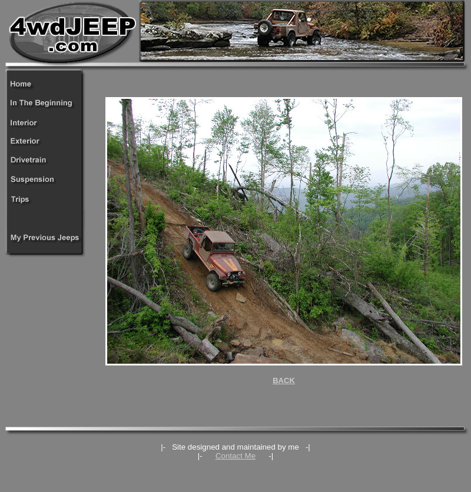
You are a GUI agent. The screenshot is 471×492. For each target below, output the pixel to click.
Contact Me (235, 455)
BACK (284, 380)
